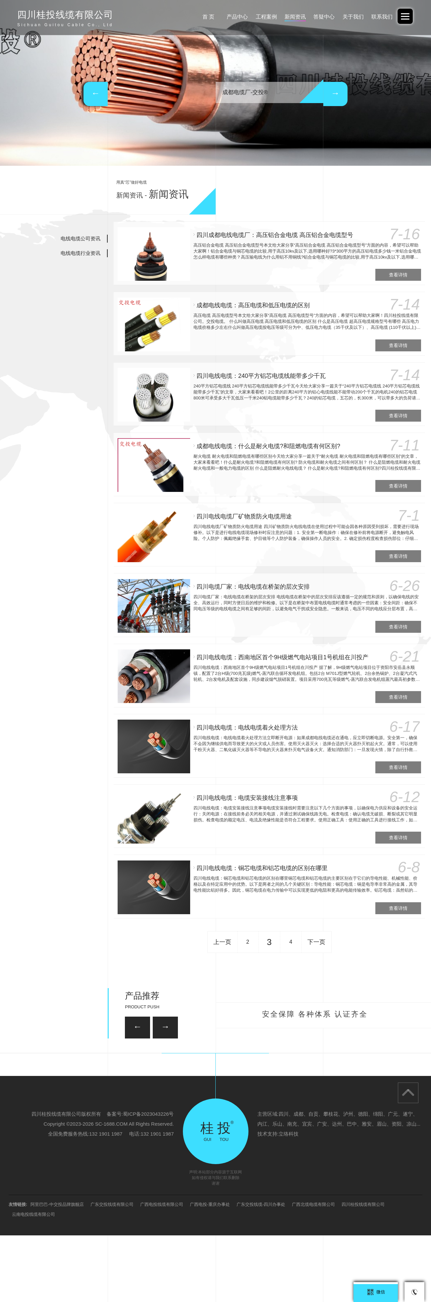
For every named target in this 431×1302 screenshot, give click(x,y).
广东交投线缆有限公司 (112, 1271)
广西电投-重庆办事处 (210, 1271)
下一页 (316, 927)
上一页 (222, 927)
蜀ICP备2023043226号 (148, 1180)
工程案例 (259, 17)
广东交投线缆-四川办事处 (261, 1271)
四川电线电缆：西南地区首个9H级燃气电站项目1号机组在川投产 (281, 648)
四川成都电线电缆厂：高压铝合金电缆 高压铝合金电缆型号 (273, 235)
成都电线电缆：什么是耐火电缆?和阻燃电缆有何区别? (267, 442)
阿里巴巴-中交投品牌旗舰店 (56, 1271)
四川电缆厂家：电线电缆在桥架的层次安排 (251, 579)
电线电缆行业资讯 (80, 253)
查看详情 (397, 273)
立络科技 (288, 1200)
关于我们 (350, 17)
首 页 (198, 17)
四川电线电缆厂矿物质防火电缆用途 (243, 510)
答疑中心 (320, 17)
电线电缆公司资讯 (80, 238)
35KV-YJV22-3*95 (326, 1078)
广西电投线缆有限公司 (161, 1271)
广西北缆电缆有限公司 (313, 1271)
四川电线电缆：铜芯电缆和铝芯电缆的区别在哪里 (260, 855)
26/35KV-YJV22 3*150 (104, 1078)
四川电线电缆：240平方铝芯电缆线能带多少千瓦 (259, 373)
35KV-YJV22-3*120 (188, 1044)
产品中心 (228, 17)
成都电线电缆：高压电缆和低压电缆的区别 (251, 304)
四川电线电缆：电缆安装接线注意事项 (245, 786)
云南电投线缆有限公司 (33, 1280)
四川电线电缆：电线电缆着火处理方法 (245, 717)
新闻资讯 (289, 17)
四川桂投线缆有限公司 (363, 1271)
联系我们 (381, 17)
